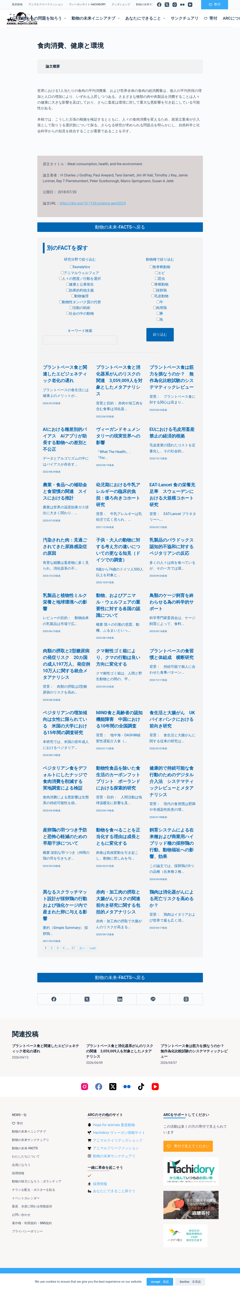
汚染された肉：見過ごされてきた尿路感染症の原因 (65, 546)
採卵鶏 (160, 290)
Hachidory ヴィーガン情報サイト (119, 1133)
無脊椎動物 (160, 267)
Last (93, 948)
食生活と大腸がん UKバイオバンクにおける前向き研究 (172, 719)
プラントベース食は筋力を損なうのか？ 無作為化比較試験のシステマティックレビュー (194, 1051)
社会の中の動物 (80, 313)
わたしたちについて (26, 1156)
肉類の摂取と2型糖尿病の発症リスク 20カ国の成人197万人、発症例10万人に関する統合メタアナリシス (66, 664)
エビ (160, 273)
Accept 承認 (160, 1281)
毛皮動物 (159, 296)
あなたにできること (146, 18)
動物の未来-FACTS (25, 1148)
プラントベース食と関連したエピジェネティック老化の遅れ (65, 374)
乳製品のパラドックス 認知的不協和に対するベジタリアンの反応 (173, 546)
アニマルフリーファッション (45, 4)
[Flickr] (182, 4)
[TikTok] (141, 1086)
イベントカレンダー (26, 1198)
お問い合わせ (21, 1214)
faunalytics (80, 267)
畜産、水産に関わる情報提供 (32, 1206)
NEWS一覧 (19, 1115)
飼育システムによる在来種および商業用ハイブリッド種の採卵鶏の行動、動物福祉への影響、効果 (171, 843)
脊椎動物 (159, 284)
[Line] (153, 999)
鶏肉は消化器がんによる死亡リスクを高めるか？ (171, 898)
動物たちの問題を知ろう (40, 18)
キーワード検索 (80, 331)
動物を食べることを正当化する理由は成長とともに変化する (118, 836)
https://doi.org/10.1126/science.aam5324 (93, 203)
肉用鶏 (160, 308)
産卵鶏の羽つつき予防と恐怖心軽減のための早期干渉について (65, 836)
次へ (82, 948)
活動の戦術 (80, 308)
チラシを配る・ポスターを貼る (33, 1189)
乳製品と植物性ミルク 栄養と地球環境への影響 (67, 602)
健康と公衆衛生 (80, 284)
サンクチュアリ (184, 18)
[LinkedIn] (120, 999)
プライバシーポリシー (27, 1231)
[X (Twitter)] (167, 4)
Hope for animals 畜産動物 (114, 1125)
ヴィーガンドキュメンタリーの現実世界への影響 (118, 436)
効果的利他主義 (80, 290)
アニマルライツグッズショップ (117, 1140)
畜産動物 (17, 4)
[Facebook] (159, 4)
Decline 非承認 (190, 1281)
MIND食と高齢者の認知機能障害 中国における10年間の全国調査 (119, 719)
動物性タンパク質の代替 (80, 302)
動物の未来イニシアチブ (96, 18)
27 (73, 948)
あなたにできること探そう (114, 1191)
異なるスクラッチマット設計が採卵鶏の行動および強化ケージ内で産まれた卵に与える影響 (65, 905)
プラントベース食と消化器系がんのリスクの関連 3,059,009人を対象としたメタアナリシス (119, 380)
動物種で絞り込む (160, 259)
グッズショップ (120, 4)
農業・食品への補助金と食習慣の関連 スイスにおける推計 (65, 491)
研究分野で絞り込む (80, 259)
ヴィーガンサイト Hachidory (87, 4)
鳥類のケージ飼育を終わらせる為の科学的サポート (171, 602)
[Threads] (186, 999)
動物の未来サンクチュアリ (152, 4)
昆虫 (160, 279)
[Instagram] (174, 4)
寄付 (215, 4)
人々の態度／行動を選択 (80, 279)
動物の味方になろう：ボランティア (36, 1181)
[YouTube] (190, 4)
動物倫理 (80, 296)
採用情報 (18, 1173)
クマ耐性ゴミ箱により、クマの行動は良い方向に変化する (118, 657)
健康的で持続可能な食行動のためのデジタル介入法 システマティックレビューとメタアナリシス (171, 781)
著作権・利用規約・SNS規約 (32, 1223)
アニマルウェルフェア (80, 273)
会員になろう (21, 1165)
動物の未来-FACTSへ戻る (120, 227)
